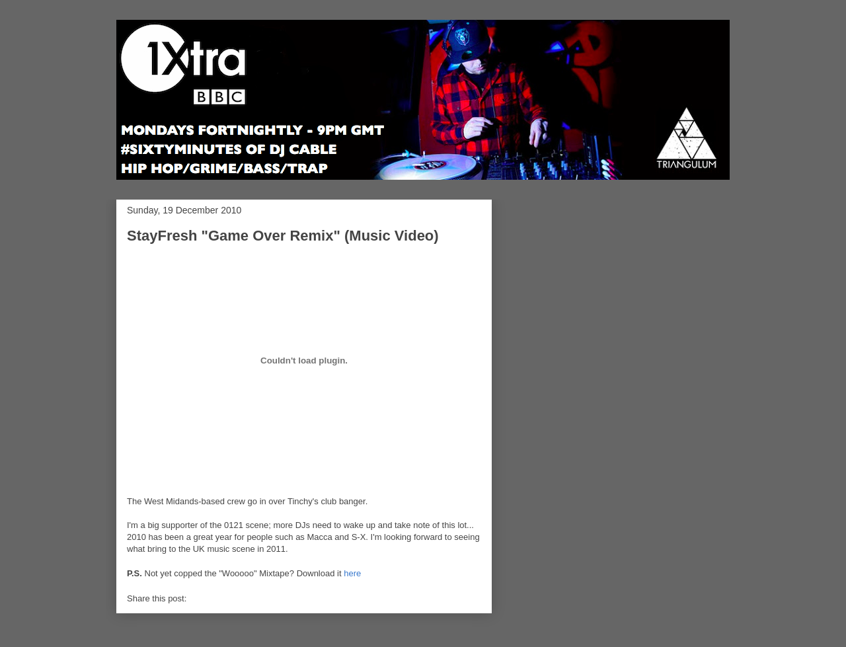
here (352, 573)
